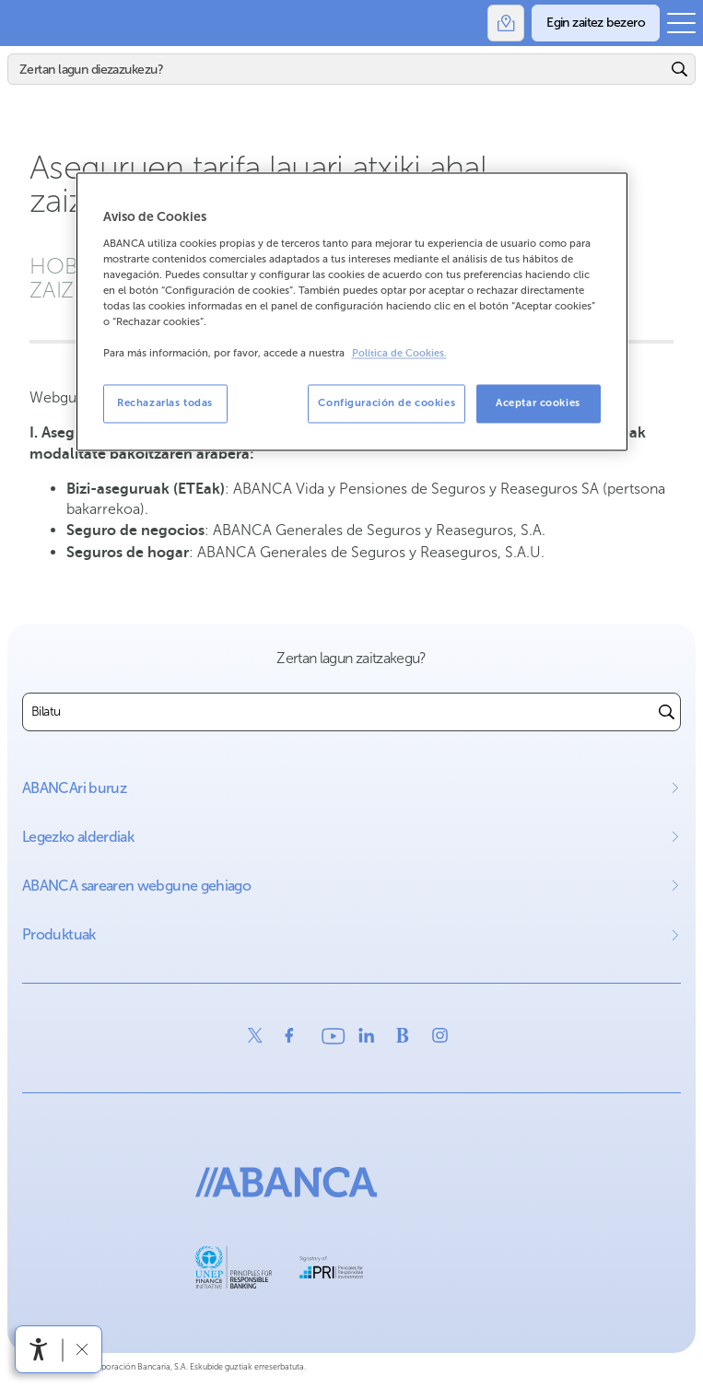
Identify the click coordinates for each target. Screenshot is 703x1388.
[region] (352, 312)
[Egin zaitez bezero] (596, 23)
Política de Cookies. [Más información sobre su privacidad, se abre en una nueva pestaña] (399, 354)
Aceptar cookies (538, 403)
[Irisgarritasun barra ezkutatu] (81, 1348)
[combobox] (338, 712)
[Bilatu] (337, 69)
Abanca (23, 23)
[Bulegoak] (505, 23)
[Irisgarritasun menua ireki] (38, 1349)
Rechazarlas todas (165, 403)
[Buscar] (666, 712)
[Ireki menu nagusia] (681, 23)
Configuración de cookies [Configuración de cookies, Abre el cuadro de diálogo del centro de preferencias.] (386, 403)
